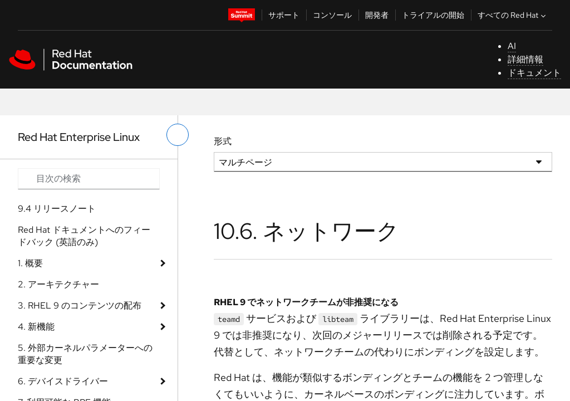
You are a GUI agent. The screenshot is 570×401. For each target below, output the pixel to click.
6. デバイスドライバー (63, 381)
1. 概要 (30, 263)
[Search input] (89, 178)
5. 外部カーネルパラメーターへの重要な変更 (85, 354)
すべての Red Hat (513, 15)
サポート (283, 15)
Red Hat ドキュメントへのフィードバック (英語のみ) (84, 236)
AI (512, 46)
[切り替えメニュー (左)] (177, 135)
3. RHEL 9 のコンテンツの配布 (79, 305)
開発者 (377, 15)
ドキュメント (534, 73)
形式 (223, 141)
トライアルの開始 (433, 15)
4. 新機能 (36, 326)
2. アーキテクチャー (58, 284)
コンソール (332, 15)
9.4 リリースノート (57, 208)
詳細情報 (525, 59)
